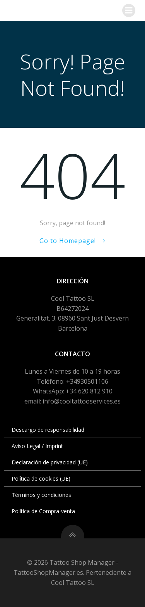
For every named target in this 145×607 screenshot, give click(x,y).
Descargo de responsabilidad (48, 429)
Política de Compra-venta (43, 511)
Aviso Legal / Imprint (37, 446)
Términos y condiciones (41, 494)
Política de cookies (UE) (41, 478)
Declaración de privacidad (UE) (50, 462)
